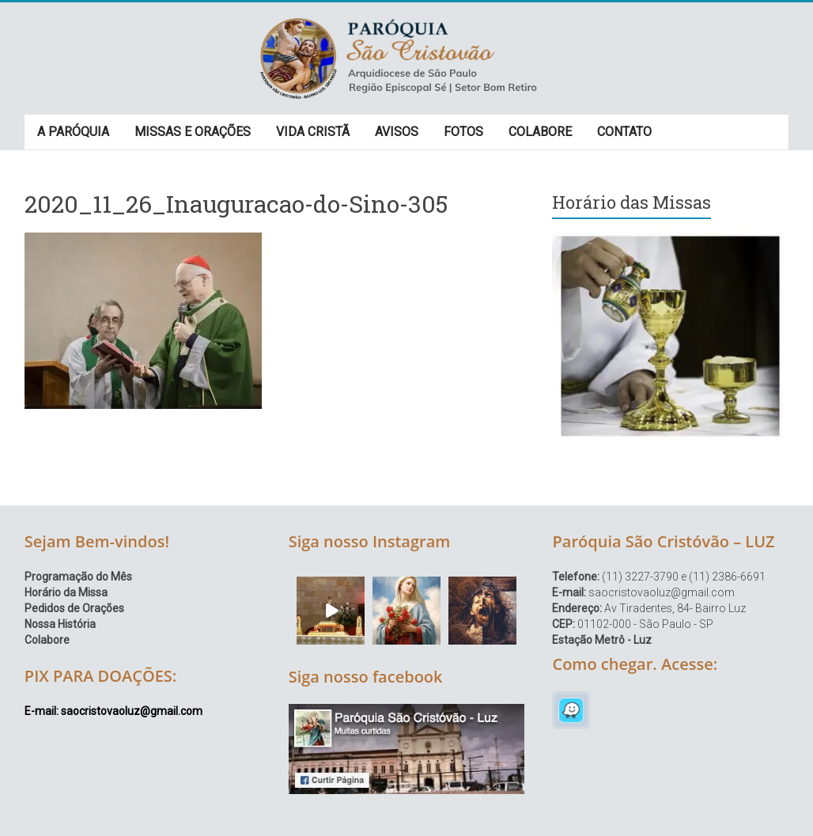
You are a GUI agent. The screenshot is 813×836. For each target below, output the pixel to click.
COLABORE (540, 131)
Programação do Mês (78, 576)
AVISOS (396, 131)
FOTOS (463, 131)
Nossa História (60, 624)
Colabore (47, 640)
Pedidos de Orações (74, 608)
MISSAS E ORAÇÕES (192, 131)
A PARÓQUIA (73, 131)
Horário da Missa (66, 592)
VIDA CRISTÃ (313, 131)
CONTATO (624, 131)
